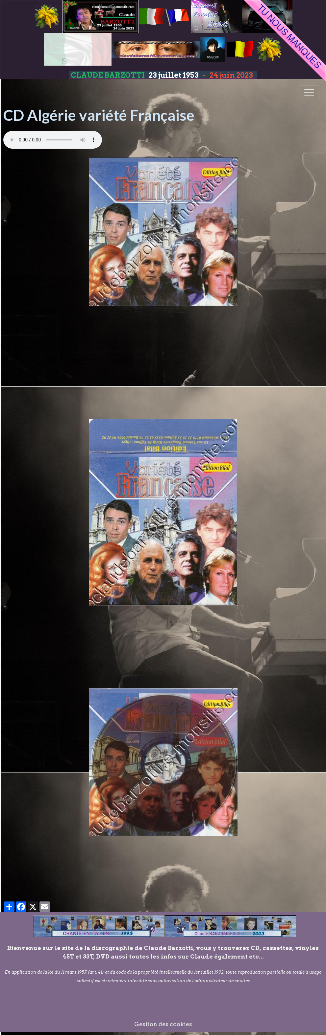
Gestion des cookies (163, 1024)
